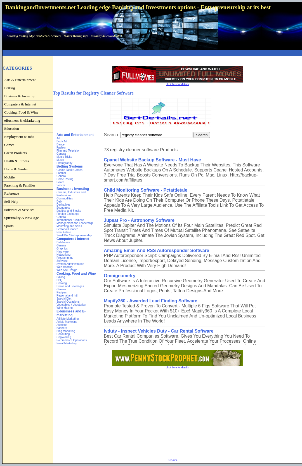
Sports (8, 226)
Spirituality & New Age (21, 218)
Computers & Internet (20, 104)
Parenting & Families (19, 185)
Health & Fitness (16, 161)
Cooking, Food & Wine (21, 112)
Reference (11, 193)
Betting (9, 88)
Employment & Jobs (19, 137)
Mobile (9, 177)
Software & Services (19, 210)
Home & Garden (16, 169)
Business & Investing (19, 96)
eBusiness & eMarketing (22, 120)
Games (9, 145)
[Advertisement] (25, 329)
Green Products (15, 153)
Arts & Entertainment (20, 80)
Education (11, 128)
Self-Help (11, 201)
